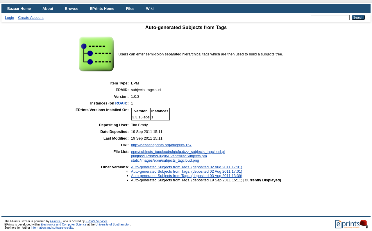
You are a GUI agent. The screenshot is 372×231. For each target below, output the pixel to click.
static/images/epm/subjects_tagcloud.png (165, 160)
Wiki (149, 8)
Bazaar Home (19, 8)
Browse (71, 8)
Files (130, 8)
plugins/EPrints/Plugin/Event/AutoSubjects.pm (169, 156)
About (47, 8)
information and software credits (52, 227)
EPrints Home (102, 8)
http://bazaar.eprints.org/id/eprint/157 (161, 145)
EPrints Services (96, 221)
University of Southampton (112, 224)
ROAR (120, 103)
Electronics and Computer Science (63, 224)
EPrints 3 (56, 221)
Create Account (31, 17)
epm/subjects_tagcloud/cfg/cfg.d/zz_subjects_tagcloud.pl (178, 151)
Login (9, 17)
